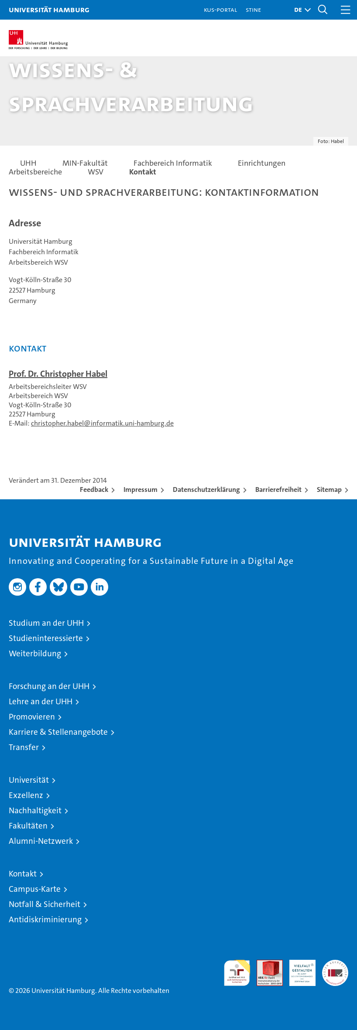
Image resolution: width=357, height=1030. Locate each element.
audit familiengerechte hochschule (237, 973)
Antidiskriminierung (45, 919)
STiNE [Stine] (253, 9)
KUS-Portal (220, 9)
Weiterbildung (35, 653)
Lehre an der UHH (40, 701)
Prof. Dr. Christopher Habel (58, 373)
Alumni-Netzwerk (41, 841)
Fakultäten (28, 825)
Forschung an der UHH (49, 686)
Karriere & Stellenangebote (58, 731)
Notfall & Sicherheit (44, 904)
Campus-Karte (35, 888)
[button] (300, 10)
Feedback (94, 489)
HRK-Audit (297, 969)
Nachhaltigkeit (35, 810)
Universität (29, 779)
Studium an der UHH (46, 622)
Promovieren (32, 716)
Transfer (24, 747)
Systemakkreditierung (335, 964)
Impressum (141, 489)
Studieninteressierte (46, 638)
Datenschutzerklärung (206, 489)
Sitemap (329, 489)
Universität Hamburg (49, 9)
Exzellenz (26, 795)
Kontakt (23, 873)
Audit (265, 964)
